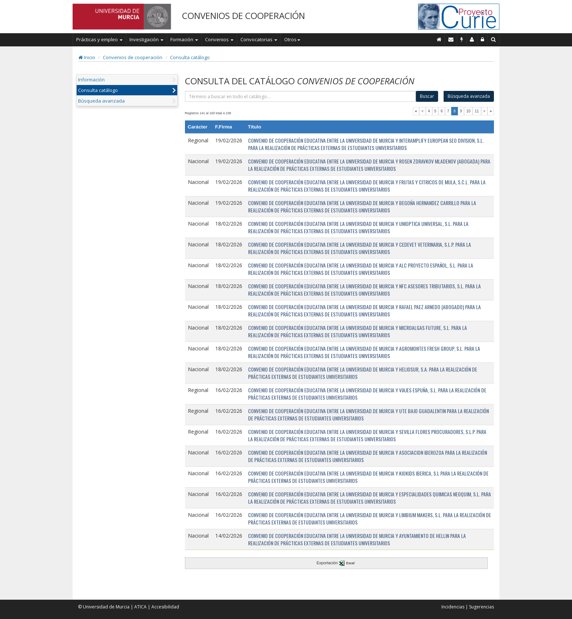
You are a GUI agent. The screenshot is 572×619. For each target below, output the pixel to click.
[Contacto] (451, 39)
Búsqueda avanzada (101, 100)
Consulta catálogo (190, 57)
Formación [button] (184, 39)
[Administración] (483, 39)
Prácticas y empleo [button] (99, 39)
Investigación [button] (146, 39)
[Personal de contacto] (472, 39)
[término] (300, 96)
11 (477, 111)
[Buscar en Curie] (493, 39)
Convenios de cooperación (132, 57)
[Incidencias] (462, 39)
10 (468, 111)
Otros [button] (292, 39)
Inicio (86, 57)
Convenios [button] (219, 39)
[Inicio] (439, 39)
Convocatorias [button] (258, 39)
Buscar (427, 96)
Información (91, 79)
